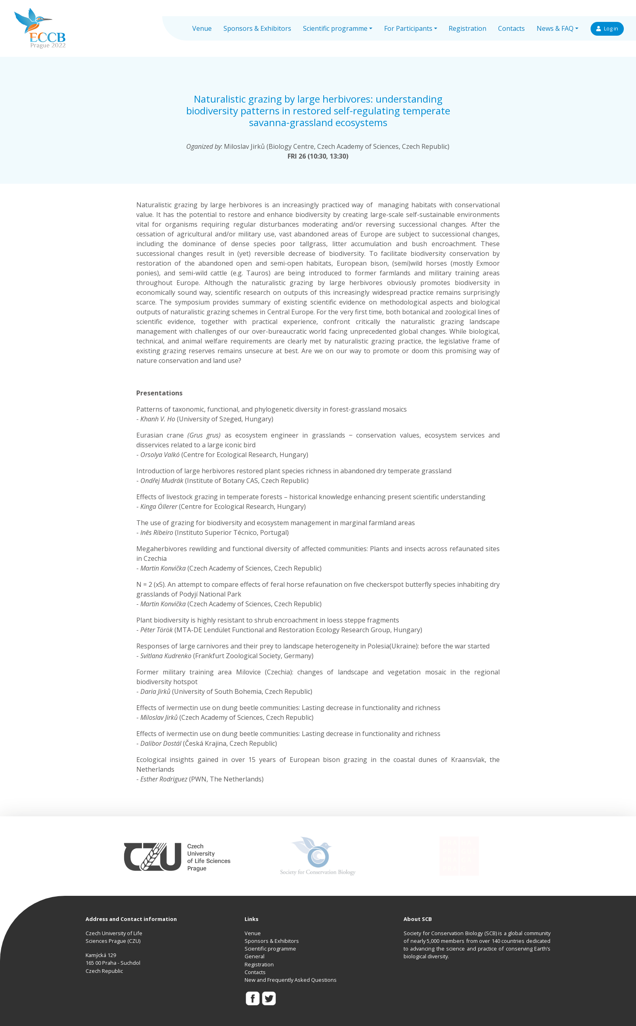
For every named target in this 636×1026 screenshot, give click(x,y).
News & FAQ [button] (555, 28)
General (254, 956)
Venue (202, 28)
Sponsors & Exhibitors (257, 28)
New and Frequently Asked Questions (291, 979)
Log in (607, 28)
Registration (467, 28)
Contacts (511, 28)
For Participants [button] (408, 28)
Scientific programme (270, 948)
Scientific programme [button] (335, 28)
